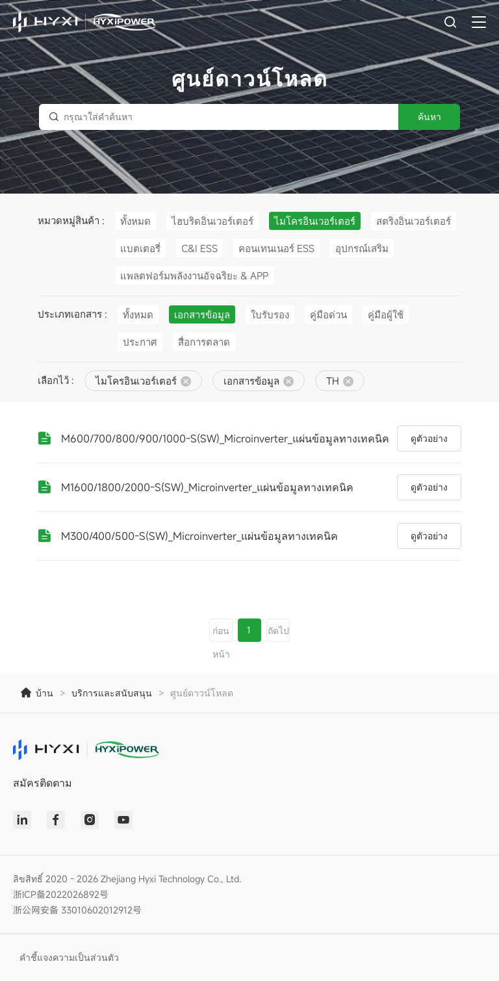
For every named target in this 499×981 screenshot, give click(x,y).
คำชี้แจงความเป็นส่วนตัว (69, 957)
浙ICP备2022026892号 (61, 894)
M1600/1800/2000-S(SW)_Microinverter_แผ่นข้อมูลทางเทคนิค (207, 487)
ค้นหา (429, 116)
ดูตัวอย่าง (429, 438)
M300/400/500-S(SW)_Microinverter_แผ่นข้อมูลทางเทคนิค (199, 536)
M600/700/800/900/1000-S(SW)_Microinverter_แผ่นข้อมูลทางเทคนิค (225, 438)
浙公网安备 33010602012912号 (77, 910)
